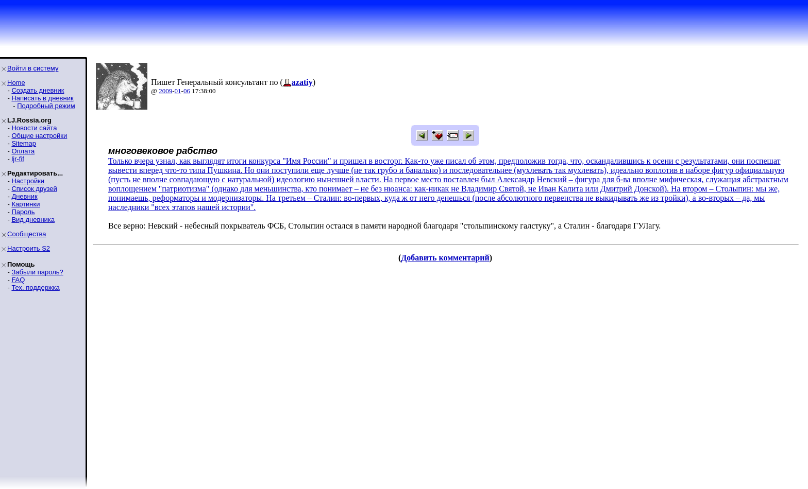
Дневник (24, 196)
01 (178, 91)
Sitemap (23, 143)
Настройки (27, 181)
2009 (165, 91)
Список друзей (34, 189)
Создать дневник (37, 90)
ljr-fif (17, 159)
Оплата (23, 151)
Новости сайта (34, 128)
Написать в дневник (42, 98)
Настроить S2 (28, 248)
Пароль (23, 212)
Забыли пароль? (37, 272)
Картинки (25, 204)
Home (16, 82)
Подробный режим (46, 106)
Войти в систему (32, 68)
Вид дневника (33, 219)
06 (186, 91)
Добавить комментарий (445, 257)
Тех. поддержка (35, 287)
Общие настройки (39, 135)
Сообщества (26, 234)
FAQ (18, 280)
